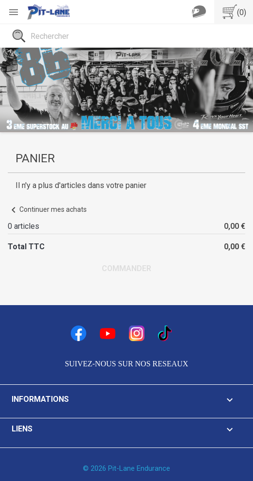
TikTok (166, 333)
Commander (126, 268)
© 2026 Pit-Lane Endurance (126, 468)
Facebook (78, 333)
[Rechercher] (126, 36)
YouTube (107, 333)
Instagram (136, 333)
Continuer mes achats (47, 209)
